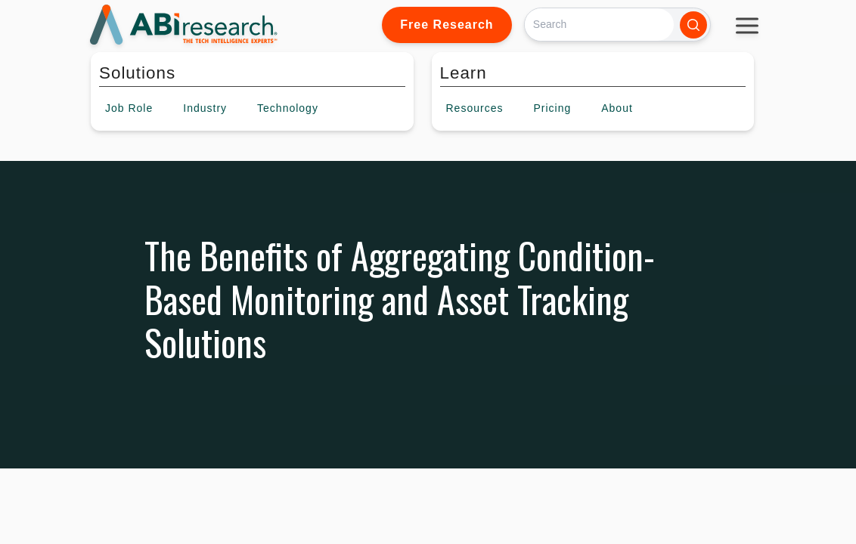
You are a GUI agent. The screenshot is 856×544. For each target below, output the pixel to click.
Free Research (446, 24)
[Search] (599, 24)
